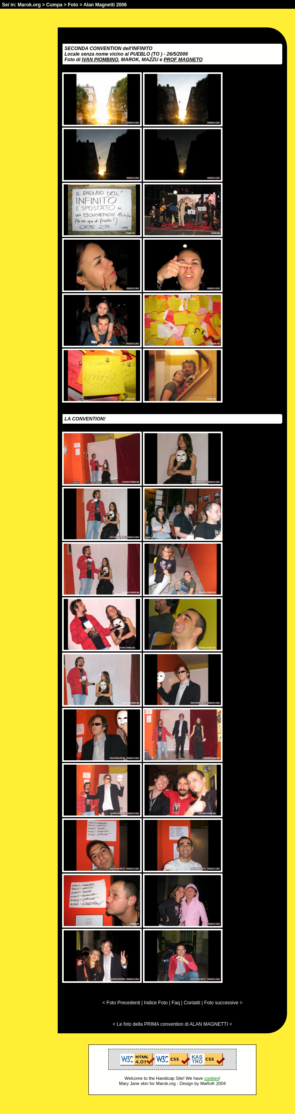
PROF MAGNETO (183, 59)
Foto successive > (223, 1003)
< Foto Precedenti (121, 1003)
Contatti (192, 1003)
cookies (211, 1078)
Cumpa (54, 5)
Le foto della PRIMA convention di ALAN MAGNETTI (172, 1024)
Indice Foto (156, 1003)
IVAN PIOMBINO (100, 59)
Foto (73, 5)
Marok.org (29, 5)
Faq (176, 1003)
